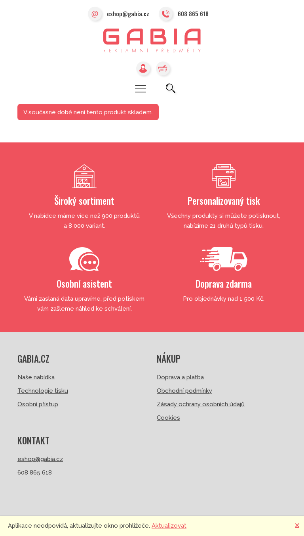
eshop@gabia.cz (118, 14)
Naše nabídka (36, 377)
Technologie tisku (42, 390)
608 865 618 (184, 14)
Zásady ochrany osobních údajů (201, 404)
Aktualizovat (169, 525)
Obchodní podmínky (184, 390)
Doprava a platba (180, 377)
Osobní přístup (37, 404)
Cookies (168, 417)
